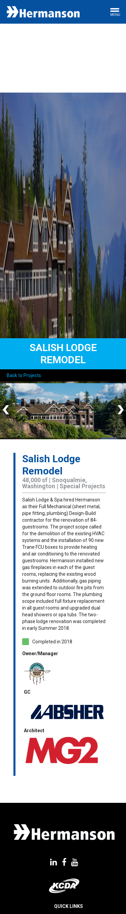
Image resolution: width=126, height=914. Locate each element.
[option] (63, 410)
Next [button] (119, 410)
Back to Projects (24, 375)
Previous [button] (6, 410)
